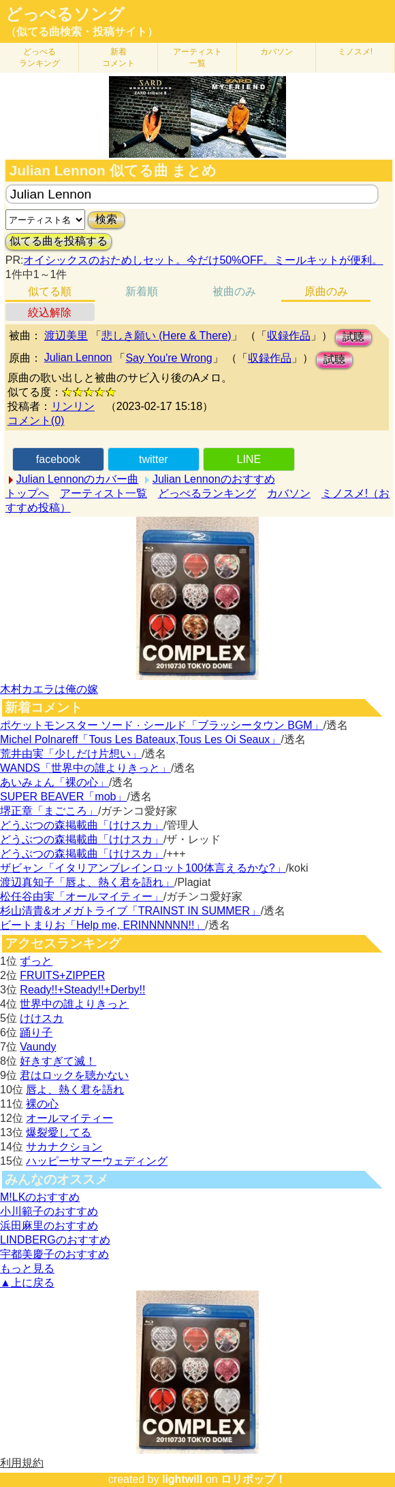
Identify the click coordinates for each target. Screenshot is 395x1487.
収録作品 (289, 335)
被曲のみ (234, 291)
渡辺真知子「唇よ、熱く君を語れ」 (87, 882)
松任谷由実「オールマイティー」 (81, 896)
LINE (249, 459)
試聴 (353, 337)
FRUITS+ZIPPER (62, 975)
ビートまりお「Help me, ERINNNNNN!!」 (102, 925)
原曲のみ (326, 291)
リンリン (73, 406)
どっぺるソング (65, 14)
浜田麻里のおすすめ (49, 1225)
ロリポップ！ (253, 1479)
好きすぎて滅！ (58, 1061)
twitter (153, 459)
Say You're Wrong (168, 358)
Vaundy (38, 1047)
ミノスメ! (355, 51)
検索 (106, 219)
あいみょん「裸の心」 (54, 782)
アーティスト (197, 57)
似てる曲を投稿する (59, 241)
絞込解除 (50, 312)
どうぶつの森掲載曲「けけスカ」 (81, 825)
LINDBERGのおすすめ (55, 1240)
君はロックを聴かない (74, 1075)
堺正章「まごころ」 (49, 811)
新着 (118, 57)
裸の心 (42, 1104)
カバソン (276, 51)
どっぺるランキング (207, 493)
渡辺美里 (66, 335)
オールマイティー (69, 1118)
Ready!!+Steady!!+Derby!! (82, 989)
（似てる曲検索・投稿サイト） (81, 31)
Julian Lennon (78, 357)
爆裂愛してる (58, 1132)
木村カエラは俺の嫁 (49, 689)
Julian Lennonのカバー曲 (77, 479)
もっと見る (27, 1268)
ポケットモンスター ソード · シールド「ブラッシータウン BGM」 (161, 725)
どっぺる (39, 57)
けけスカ (41, 1018)
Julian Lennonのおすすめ (214, 479)
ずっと (36, 961)
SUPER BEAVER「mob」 (63, 796)
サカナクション (64, 1146)
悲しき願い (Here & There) (166, 335)
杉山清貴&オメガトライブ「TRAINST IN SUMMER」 (130, 911)
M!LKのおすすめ (40, 1197)
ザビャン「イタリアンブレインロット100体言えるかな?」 (143, 868)
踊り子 (36, 1032)
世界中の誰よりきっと (74, 1004)
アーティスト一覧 (103, 493)
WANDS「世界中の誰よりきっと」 (85, 768)
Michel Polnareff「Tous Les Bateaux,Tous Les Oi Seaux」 (140, 739)
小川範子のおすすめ (49, 1211)
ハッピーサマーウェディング (97, 1161)
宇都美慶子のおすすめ (54, 1254)
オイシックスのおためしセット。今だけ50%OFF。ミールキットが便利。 (203, 260)
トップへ (27, 493)
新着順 (141, 291)
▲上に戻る (27, 1282)
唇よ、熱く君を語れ (75, 1089)
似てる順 (50, 291)
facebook (58, 459)
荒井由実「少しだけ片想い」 (71, 753)
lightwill (182, 1479)
